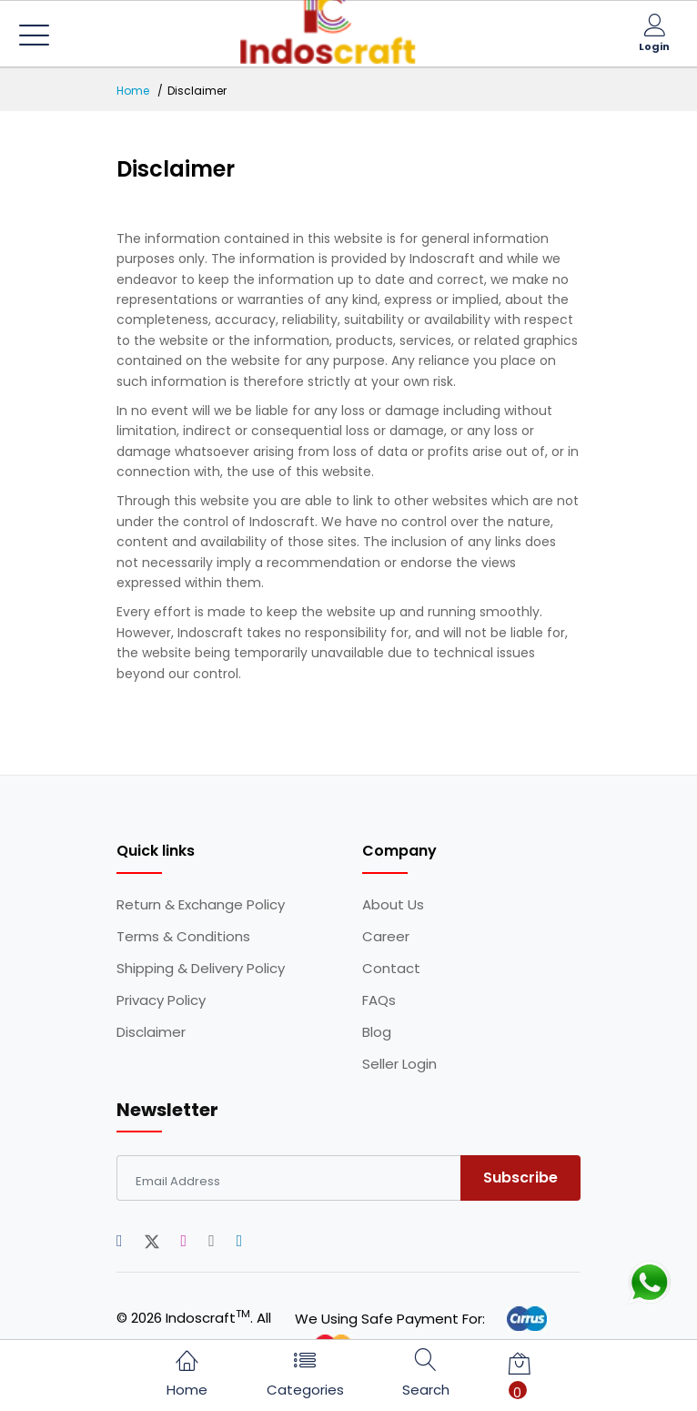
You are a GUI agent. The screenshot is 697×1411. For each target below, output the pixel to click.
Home (132, 90)
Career (385, 937)
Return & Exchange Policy (200, 905)
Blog (376, 1032)
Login (654, 46)
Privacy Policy (161, 1000)
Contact (391, 968)
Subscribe (520, 1177)
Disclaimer (151, 1032)
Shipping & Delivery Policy (200, 968)
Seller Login (399, 1064)
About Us (393, 905)
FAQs (379, 1000)
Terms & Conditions (183, 937)
